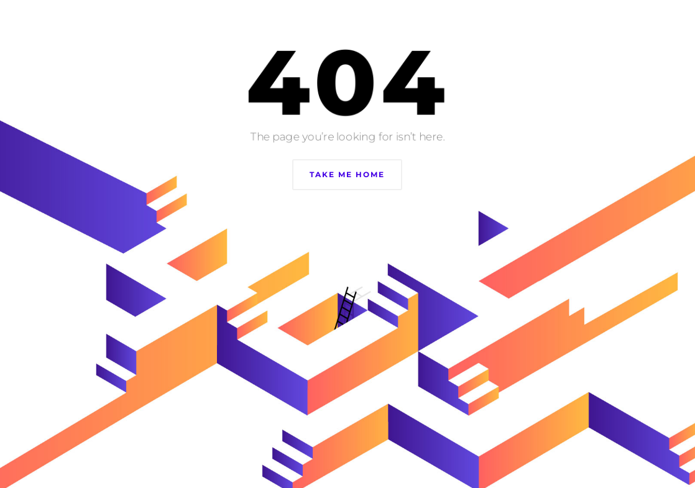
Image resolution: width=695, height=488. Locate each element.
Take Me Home (347, 174)
